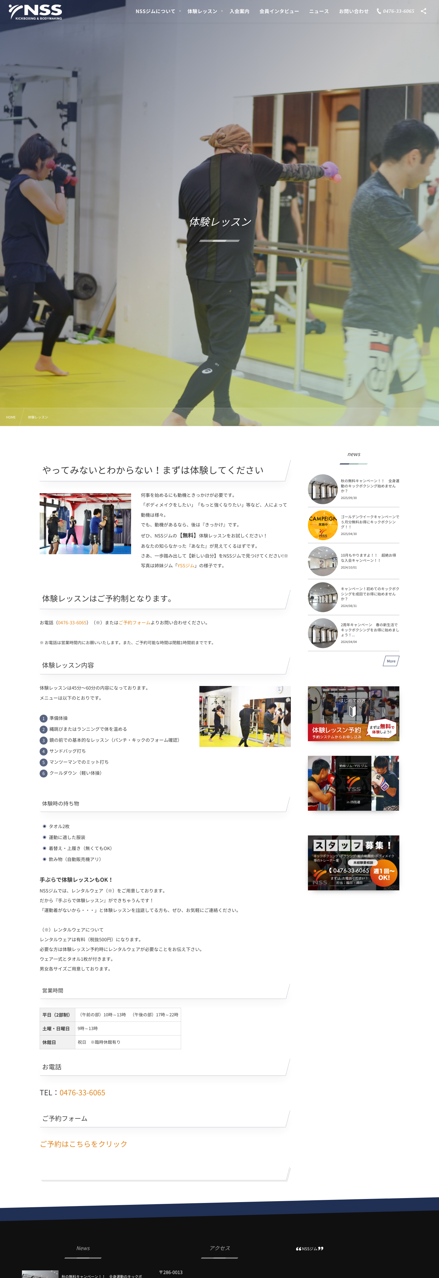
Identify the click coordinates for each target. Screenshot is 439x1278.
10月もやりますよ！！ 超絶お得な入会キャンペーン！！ (368, 557)
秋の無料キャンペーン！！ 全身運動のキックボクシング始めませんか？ (370, 486)
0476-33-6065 (72, 622)
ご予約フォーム (135, 622)
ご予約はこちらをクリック (83, 1143)
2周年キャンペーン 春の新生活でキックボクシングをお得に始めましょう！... (370, 630)
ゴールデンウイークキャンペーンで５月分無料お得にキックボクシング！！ (370, 522)
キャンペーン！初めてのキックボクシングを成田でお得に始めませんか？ (370, 594)
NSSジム (309, 1249)
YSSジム (186, 565)
